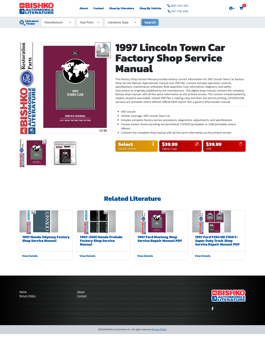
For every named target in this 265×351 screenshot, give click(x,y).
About (83, 8)
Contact (98, 8)
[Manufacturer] (58, 22)
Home (23, 308)
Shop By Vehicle (150, 8)
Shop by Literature (121, 8)
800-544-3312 (177, 5)
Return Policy (27, 313)
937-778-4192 (178, 11)
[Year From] (89, 22)
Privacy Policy (159, 346)
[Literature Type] (122, 22)
